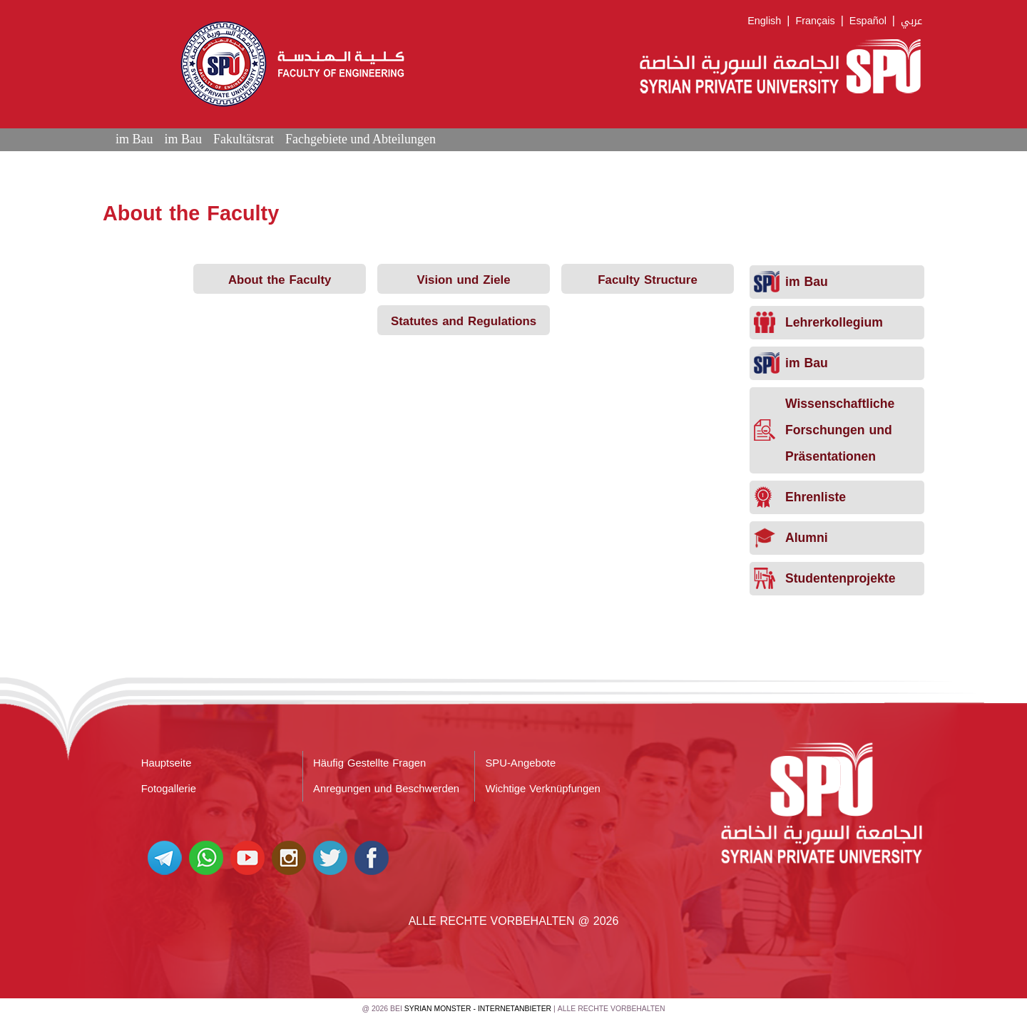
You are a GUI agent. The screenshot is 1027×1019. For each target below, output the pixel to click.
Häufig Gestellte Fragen (369, 763)
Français (814, 21)
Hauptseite (166, 763)
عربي (911, 21)
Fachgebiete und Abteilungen (360, 139)
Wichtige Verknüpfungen (543, 789)
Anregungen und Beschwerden (386, 789)
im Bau (134, 139)
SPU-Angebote (521, 763)
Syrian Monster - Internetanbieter (477, 1008)
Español (868, 21)
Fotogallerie (168, 789)
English (764, 21)
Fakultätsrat (243, 139)
